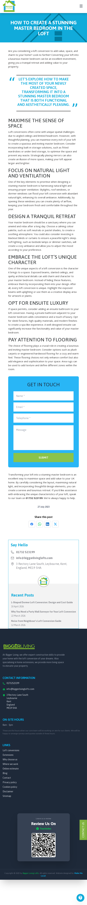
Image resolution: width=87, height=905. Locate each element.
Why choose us (10, 759)
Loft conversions (11, 750)
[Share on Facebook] (32, 524)
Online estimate (11, 768)
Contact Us (83, 830)
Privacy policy (10, 782)
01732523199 (13, 683)
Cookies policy (10, 787)
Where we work (10, 764)
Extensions (8, 755)
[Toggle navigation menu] (81, 6)
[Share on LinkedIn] (47, 524)
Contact (7, 777)
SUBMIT (43, 457)
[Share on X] (55, 524)
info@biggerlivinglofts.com (34, 558)
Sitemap (7, 796)
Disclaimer (8, 791)
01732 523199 (34, 498)
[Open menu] (80, 898)
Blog (5, 773)
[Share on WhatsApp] (39, 524)
